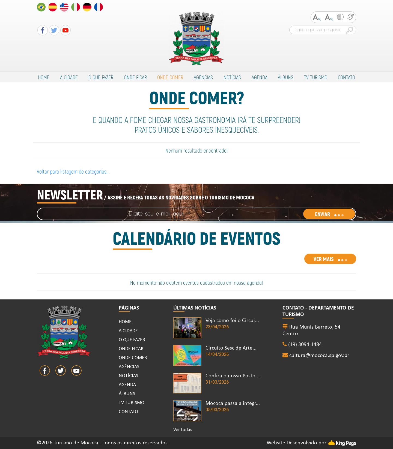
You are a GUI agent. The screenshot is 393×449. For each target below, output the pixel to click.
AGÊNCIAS (203, 77)
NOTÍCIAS (232, 77)
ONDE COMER (170, 77)
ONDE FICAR (135, 77)
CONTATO (346, 77)
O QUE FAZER (100, 77)
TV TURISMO (315, 77)
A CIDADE (69, 77)
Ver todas (182, 429)
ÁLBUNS (285, 77)
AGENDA (259, 77)
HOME (43, 77)
